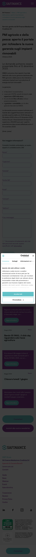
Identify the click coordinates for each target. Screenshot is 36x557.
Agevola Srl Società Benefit (12, 463)
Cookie (5, 502)
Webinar (5, 481)
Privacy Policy (7, 499)
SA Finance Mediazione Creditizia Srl (15, 460)
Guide (4, 475)
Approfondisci (11, 320)
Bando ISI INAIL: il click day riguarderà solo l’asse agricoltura (17, 337)
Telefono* (16, 210)
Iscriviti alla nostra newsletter (18, 428)
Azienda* (16, 173)
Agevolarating (7, 487)
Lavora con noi (7, 466)
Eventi (4, 484)
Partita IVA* (16, 182)
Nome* (16, 154)
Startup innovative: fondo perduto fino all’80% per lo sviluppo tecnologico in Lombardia (17, 293)
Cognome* (16, 164)
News (30, 284)
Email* (16, 191)
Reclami (5, 496)
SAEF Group (6, 457)
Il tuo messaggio (16, 227)
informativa (18, 246)
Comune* (16, 201)
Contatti (5, 469)
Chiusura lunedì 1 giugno (16, 379)
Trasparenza (7, 493)
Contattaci (18, 419)
